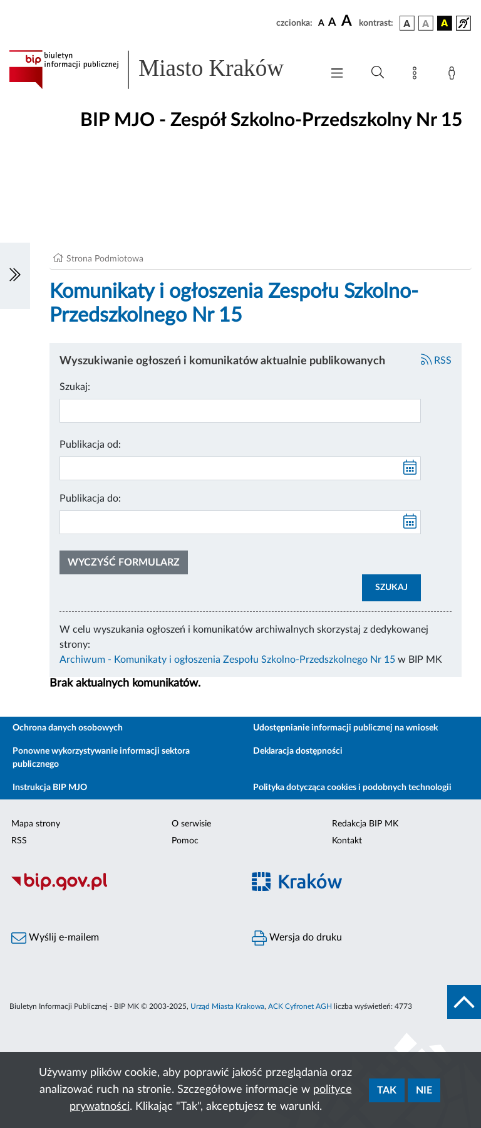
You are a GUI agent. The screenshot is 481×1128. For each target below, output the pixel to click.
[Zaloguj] (454, 75)
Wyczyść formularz (124, 562)
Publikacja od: (90, 445)
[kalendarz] (410, 468)
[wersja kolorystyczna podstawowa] (407, 23)
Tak (386, 1090)
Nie (424, 1090)
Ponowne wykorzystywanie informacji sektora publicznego (101, 758)
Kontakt (347, 840)
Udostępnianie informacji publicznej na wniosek (345, 728)
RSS (436, 361)
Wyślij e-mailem (55, 938)
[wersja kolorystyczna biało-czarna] (426, 23)
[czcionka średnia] (332, 22)
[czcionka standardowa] (321, 22)
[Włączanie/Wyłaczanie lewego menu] (15, 276)
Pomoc (185, 840)
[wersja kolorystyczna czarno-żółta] (445, 23)
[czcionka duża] (348, 21)
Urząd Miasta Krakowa (227, 1006)
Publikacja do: (90, 498)
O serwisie (191, 824)
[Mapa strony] (417, 75)
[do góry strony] (464, 1002)
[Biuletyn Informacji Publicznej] (120, 888)
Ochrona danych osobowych (68, 728)
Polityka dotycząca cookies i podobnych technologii (352, 787)
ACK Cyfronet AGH (300, 1006)
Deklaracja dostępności (298, 751)
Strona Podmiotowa (104, 259)
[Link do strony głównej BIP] (159, 69)
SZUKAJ (391, 587)
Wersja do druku (297, 938)
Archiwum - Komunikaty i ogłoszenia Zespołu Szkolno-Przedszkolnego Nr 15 (227, 660)
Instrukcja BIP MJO (50, 787)
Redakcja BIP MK (365, 824)
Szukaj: (74, 387)
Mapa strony (35, 824)
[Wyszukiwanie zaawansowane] (377, 72)
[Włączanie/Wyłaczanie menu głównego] (337, 74)
